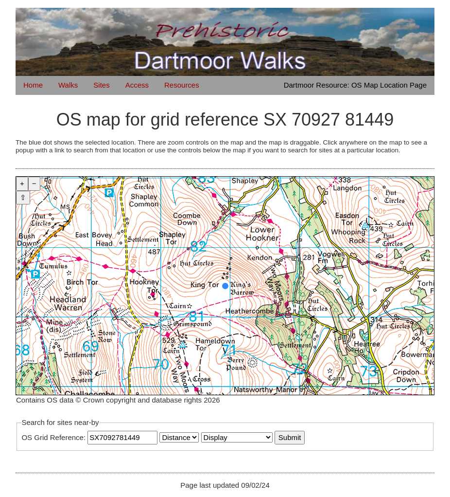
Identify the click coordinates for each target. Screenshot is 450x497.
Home (33, 85)
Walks (68, 85)
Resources (181, 85)
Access (137, 85)
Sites (101, 85)
